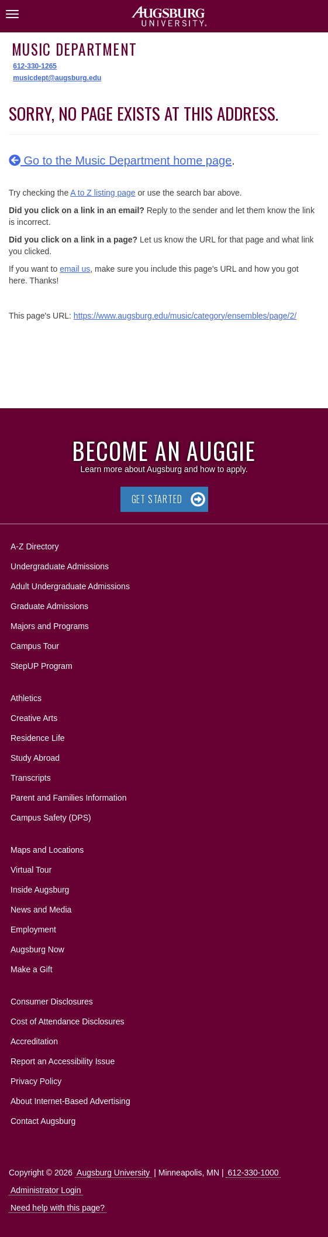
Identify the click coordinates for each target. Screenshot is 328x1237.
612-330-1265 (35, 66)
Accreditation (34, 1041)
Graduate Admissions (49, 606)
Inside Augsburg (40, 889)
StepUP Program (41, 666)
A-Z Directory (34, 546)
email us (75, 269)
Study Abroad (35, 758)
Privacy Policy (36, 1081)
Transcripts (31, 777)
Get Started (157, 499)
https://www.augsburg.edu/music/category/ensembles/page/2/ (185, 315)
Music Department (74, 49)
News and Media (41, 909)
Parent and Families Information (68, 797)
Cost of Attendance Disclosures (68, 1021)
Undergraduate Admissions (60, 566)
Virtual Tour (31, 869)
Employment (33, 929)
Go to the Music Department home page (120, 160)
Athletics (26, 698)
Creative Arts (34, 718)
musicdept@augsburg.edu (57, 78)
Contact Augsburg (43, 1121)
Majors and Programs (49, 624)
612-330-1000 (252, 1172)
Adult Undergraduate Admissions (70, 586)
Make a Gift (32, 969)
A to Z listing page (102, 192)
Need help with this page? (58, 1207)
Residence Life (38, 738)
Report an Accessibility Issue (63, 1061)
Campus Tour (35, 646)
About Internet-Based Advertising (70, 1101)
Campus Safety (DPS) (51, 817)
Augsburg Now (37, 949)
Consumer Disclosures (52, 1001)
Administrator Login (46, 1190)
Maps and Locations (47, 850)
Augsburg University (113, 1172)
